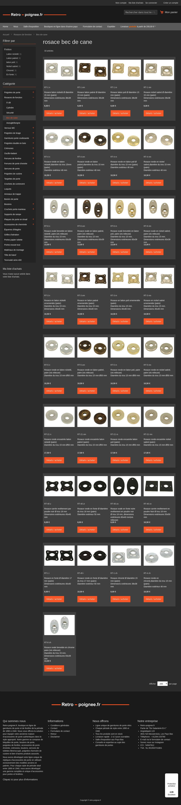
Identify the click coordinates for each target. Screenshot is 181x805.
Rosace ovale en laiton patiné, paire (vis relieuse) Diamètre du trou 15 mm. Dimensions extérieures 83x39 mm (90, 236)
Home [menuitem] (5, 26)
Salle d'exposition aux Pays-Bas (109, 739)
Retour (54, 734)
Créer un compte (170, 3)
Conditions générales (60, 725)
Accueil (6, 34)
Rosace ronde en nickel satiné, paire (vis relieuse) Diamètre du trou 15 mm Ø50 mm (158, 373)
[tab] (19, 41)
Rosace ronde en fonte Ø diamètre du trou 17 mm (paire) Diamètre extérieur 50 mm (92, 581)
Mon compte (121, 3)
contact (167, 739)
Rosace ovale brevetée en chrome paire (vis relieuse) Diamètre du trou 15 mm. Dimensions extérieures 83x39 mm (59, 653)
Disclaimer (55, 737)
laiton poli (12, 62)
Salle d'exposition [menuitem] (31, 26)
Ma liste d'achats (136, 3)
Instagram (159, 742)
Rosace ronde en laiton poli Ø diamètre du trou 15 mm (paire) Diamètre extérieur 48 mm (124, 164)
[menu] (90, 26)
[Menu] (176, 775)
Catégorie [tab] (9, 83)
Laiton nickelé (13, 54)
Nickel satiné (13, 66)
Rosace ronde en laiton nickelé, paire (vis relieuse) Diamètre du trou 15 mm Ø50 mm (59, 373)
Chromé (11, 70)
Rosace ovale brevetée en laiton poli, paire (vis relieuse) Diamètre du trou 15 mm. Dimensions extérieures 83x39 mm (125, 236)
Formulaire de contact (60, 731)
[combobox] (140, 12)
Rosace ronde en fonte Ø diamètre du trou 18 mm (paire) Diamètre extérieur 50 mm (92, 511)
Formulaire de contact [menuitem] (92, 26)
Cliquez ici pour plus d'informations (20, 779)
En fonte (11, 74)
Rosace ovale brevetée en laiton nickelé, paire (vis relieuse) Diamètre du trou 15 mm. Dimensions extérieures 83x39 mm (58, 236)
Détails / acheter (54, 113)
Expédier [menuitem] (111, 26)
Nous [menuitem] (15, 26)
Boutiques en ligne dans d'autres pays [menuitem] (60, 26)
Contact (54, 728)
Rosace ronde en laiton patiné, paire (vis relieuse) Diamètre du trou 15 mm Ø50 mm (92, 373)
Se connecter (151, 3)
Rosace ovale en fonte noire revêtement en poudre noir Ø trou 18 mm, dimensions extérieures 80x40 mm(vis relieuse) (123, 514)
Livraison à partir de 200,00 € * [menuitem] (138, 26)
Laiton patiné (13, 58)
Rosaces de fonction (23, 34)
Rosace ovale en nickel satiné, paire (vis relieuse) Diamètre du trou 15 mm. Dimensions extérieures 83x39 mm (157, 236)
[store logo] (34, 14)
